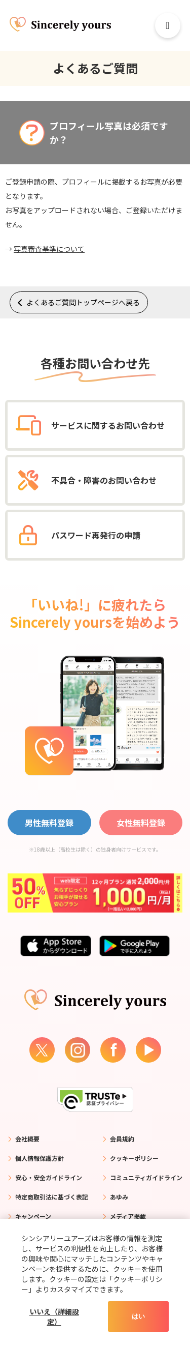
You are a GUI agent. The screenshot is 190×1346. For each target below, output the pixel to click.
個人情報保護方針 (39, 1158)
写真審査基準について (49, 249)
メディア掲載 (128, 1216)
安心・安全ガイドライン (48, 1177)
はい (138, 1316)
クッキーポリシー (134, 1158)
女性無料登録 (141, 822)
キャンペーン (33, 1216)
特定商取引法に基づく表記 (51, 1196)
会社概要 (27, 1138)
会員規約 (122, 1138)
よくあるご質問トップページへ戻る (83, 302)
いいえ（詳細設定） (54, 1316)
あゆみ (119, 1196)
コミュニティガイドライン (146, 1177)
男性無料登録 (49, 822)
